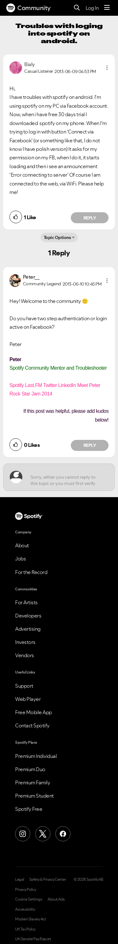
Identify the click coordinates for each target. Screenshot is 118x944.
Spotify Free (28, 808)
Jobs (20, 558)
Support (24, 685)
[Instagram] (22, 833)
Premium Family (32, 782)
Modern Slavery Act (30, 919)
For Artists (26, 602)
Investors (25, 642)
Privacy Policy (25, 889)
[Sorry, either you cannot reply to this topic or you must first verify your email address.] (64, 477)
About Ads (56, 899)
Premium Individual (36, 756)
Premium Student (34, 795)
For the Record (31, 572)
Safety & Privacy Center (47, 879)
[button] (107, 67)
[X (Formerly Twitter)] (42, 833)
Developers (28, 615)
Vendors (24, 655)
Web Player (28, 699)
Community (28, 7)
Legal (19, 879)
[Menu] (107, 8)
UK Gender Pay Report (33, 938)
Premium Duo (30, 769)
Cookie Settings (28, 899)
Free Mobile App (33, 712)
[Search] (77, 8)
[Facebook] (62, 833)
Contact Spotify (32, 725)
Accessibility (25, 909)
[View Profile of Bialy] (29, 64)
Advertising (28, 628)
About (22, 545)
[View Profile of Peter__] (31, 276)
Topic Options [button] (57, 237)
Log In (92, 7)
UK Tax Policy (25, 929)
